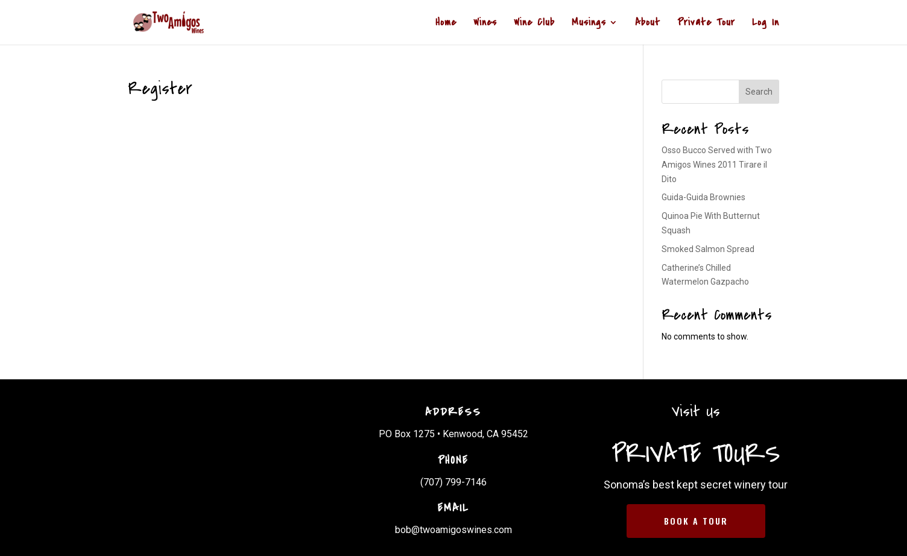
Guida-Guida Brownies (703, 197)
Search (759, 91)
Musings (589, 24)
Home (446, 24)
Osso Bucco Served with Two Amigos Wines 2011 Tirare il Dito (717, 164)
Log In (765, 24)
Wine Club (534, 24)
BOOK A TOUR (696, 520)
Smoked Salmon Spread (708, 249)
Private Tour (706, 24)
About (647, 24)
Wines (485, 24)
